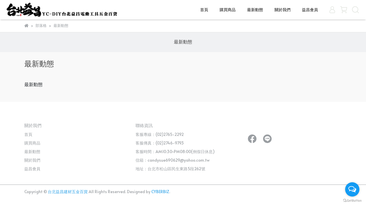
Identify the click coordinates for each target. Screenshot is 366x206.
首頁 (204, 9)
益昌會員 (310, 9)
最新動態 (255, 9)
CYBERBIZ (160, 191)
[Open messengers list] (352, 189)
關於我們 (282, 9)
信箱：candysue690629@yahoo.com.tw (173, 160)
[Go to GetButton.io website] (352, 200)
